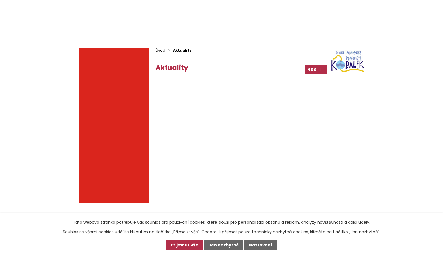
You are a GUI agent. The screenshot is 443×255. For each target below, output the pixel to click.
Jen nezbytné (224, 245)
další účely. (359, 222)
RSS (315, 69)
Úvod (160, 50)
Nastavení (260, 245)
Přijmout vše (184, 245)
